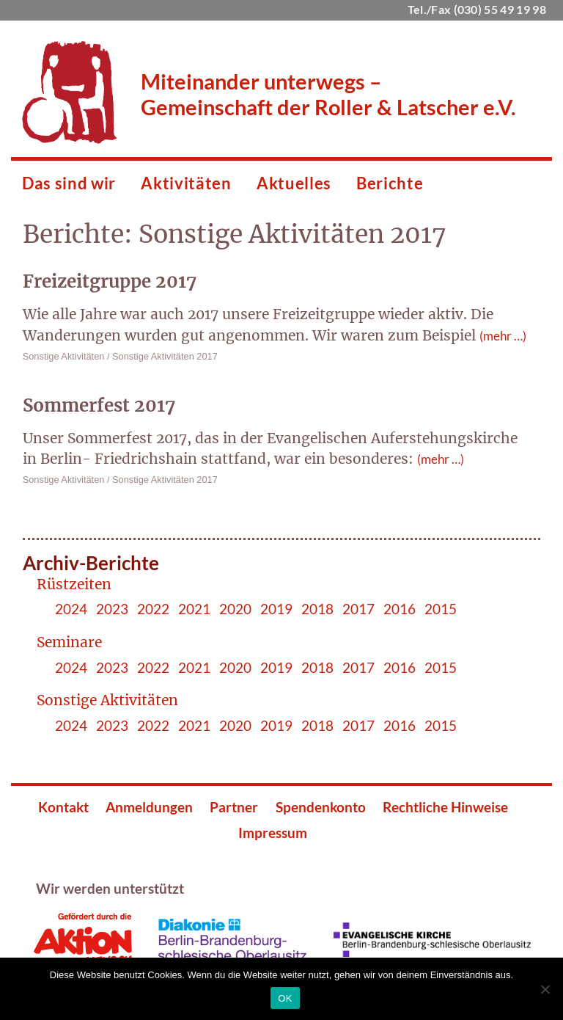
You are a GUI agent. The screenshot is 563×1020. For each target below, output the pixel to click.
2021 (194, 608)
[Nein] (544, 989)
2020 (235, 608)
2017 (358, 608)
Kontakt (63, 806)
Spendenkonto (321, 806)
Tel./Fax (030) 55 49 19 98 (477, 9)
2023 (112, 608)
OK (285, 998)
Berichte (389, 183)
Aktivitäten (186, 183)
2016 (399, 608)
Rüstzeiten (74, 584)
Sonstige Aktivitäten (64, 356)
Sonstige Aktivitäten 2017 (165, 356)
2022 (153, 608)
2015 (440, 608)
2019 (276, 608)
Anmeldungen (149, 806)
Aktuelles (294, 183)
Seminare (69, 642)
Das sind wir (69, 183)
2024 (71, 608)
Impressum (272, 832)
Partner (234, 806)
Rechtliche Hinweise (445, 806)
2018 (317, 608)
